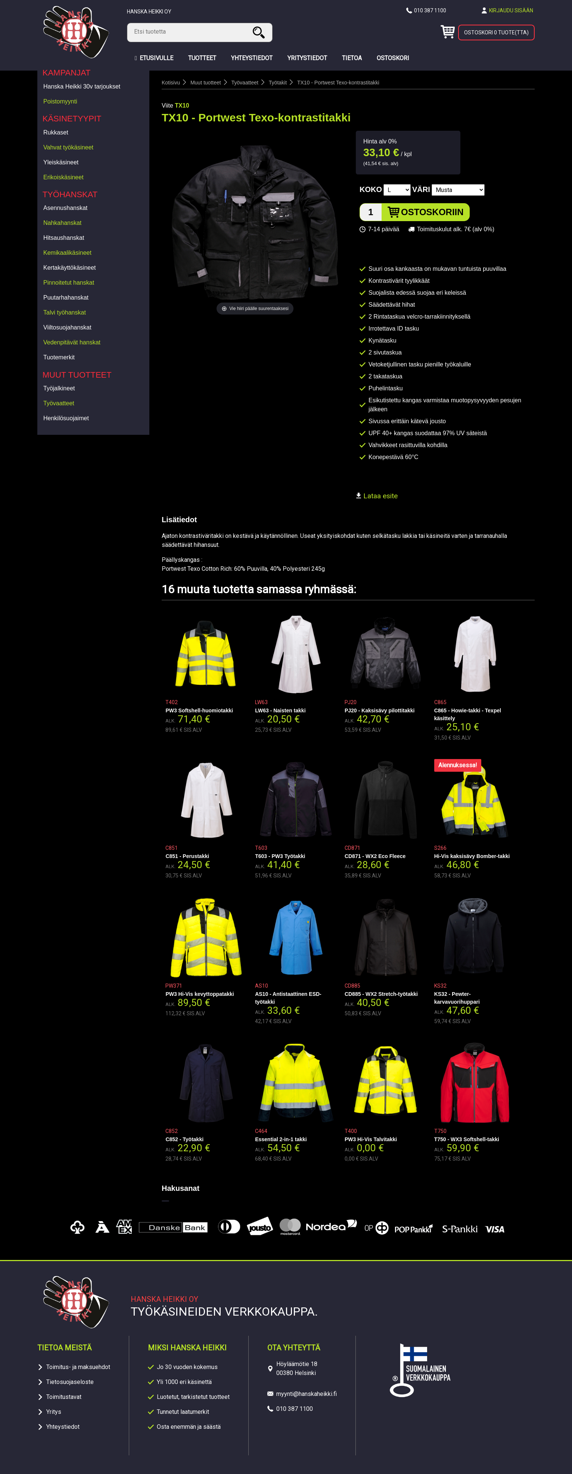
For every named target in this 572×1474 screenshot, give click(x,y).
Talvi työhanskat (64, 312)
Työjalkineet (59, 388)
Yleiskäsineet (60, 162)
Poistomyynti (60, 101)
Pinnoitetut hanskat (68, 282)
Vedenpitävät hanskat (71, 342)
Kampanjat (67, 72)
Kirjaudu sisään (511, 10)
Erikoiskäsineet (63, 177)
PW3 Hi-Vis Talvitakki (371, 1139)
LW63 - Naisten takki (280, 710)
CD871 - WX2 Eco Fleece (375, 856)
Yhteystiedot (63, 1426)
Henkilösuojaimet (66, 418)
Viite (167, 105)
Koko (371, 189)
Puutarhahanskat (65, 297)
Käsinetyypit (72, 118)
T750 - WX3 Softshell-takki (466, 1139)
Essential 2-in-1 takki (281, 1139)
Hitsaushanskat (63, 238)
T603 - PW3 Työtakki (280, 856)
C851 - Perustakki (187, 856)
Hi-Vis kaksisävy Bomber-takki (472, 856)
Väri (421, 189)
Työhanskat (70, 194)
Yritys (53, 1411)
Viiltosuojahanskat (67, 327)
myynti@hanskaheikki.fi (306, 1393)
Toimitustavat (63, 1396)
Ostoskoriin (432, 212)
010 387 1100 (430, 10)
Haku (260, 32)
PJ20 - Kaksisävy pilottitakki (380, 710)
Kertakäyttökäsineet (69, 267)
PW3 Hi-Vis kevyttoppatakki (199, 994)
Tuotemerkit (59, 357)
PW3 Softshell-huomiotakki (199, 710)
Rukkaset (55, 132)
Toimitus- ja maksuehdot (78, 1367)
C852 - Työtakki (184, 1139)
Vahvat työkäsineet (68, 147)
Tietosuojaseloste (70, 1381)
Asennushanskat (65, 208)
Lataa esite (377, 496)
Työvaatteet (58, 403)
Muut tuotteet (77, 375)
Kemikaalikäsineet (67, 253)
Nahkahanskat (62, 223)
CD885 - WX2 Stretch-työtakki (381, 994)
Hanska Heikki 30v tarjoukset (81, 86)
